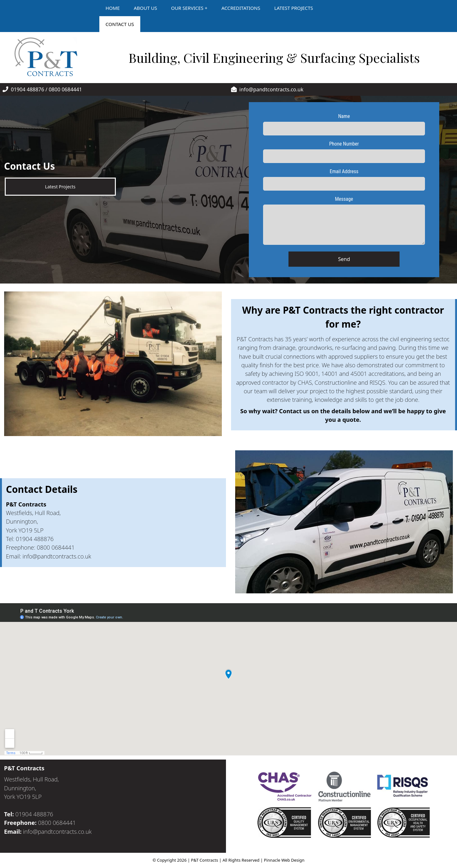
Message (344, 199)
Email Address (344, 171)
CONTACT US (120, 24)
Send (344, 259)
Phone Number (344, 144)
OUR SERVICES (187, 8)
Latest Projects (60, 187)
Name (344, 116)
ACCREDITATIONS (241, 8)
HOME (113, 8)
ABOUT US (145, 8)
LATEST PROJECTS (293, 8)
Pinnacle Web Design (284, 860)
